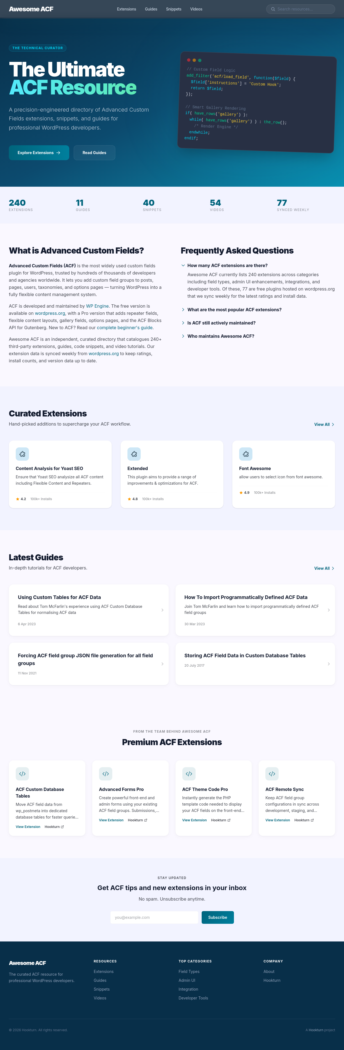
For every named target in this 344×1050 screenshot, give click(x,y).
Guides (151, 9)
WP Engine (97, 306)
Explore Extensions (39, 152)
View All (324, 424)
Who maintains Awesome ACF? (218, 336)
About (268, 971)
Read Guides (94, 152)
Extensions (126, 9)
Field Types (189, 971)
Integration (188, 989)
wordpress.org (50, 313)
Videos (196, 9)
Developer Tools (193, 998)
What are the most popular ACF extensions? (231, 309)
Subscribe (217, 917)
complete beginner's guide (125, 327)
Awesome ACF (31, 9)
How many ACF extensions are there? (224, 265)
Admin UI (187, 980)
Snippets (174, 9)
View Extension (28, 827)
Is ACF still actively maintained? (218, 323)
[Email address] (154, 917)
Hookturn (54, 827)
